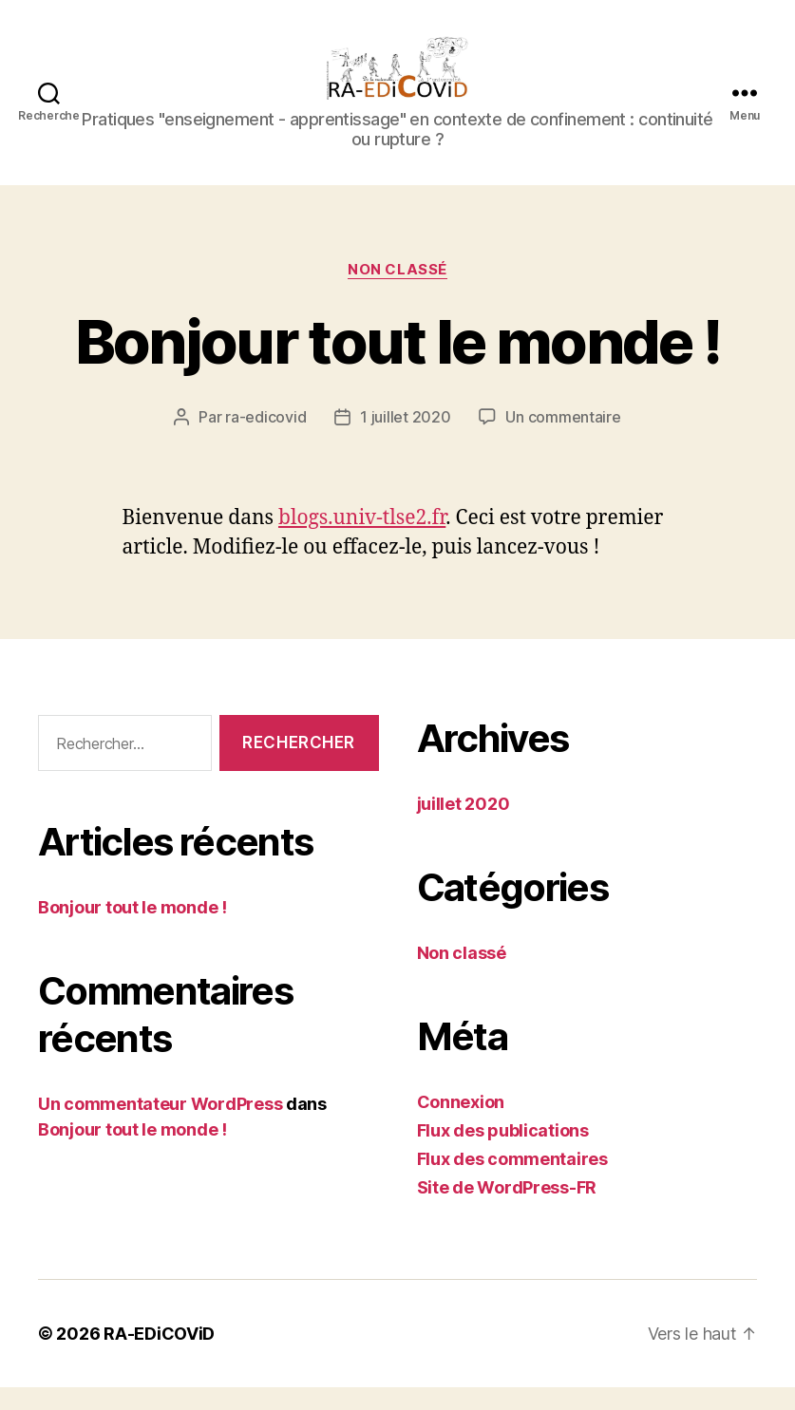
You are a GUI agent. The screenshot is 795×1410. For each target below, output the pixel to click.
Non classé (397, 291)
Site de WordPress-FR (507, 1210)
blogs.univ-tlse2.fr (361, 541)
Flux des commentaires (512, 1182)
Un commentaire (562, 439)
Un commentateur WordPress (160, 1126)
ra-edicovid (265, 439)
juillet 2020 (463, 827)
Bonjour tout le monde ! (398, 364)
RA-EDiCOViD (159, 1356)
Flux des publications (503, 1153)
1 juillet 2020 (405, 439)
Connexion (461, 1125)
